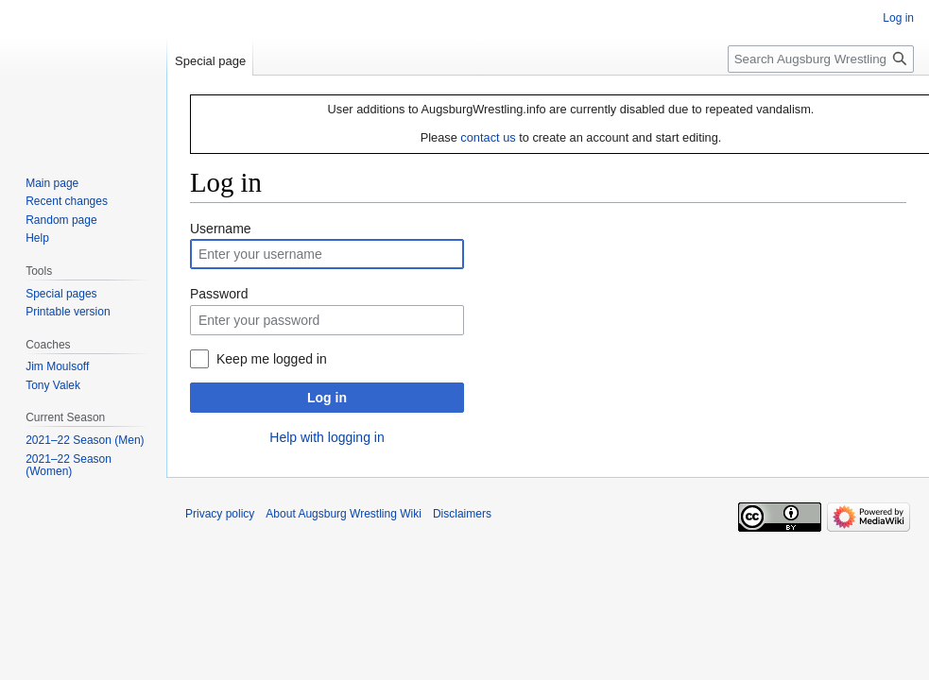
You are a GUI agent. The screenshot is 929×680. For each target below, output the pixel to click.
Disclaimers (462, 513)
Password (219, 293)
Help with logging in (326, 437)
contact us (487, 137)
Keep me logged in (271, 358)
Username (220, 228)
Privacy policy (219, 513)
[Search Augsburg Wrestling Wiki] (821, 59)
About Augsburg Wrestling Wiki (343, 513)
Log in (327, 397)
